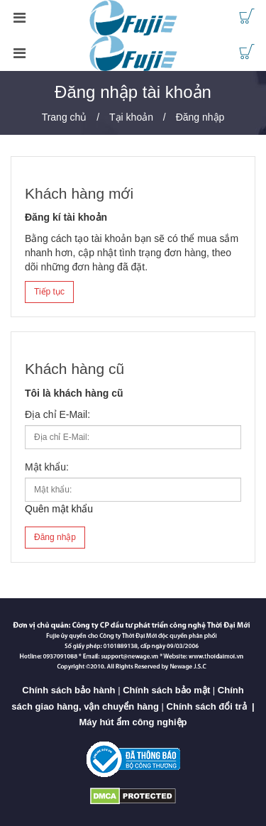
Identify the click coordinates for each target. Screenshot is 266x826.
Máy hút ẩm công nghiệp (133, 722)
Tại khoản (131, 117)
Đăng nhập (200, 117)
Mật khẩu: (47, 467)
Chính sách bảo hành (68, 690)
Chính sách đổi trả (207, 706)
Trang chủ (64, 117)
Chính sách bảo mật (166, 690)
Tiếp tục (49, 292)
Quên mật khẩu (59, 508)
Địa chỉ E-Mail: (57, 414)
